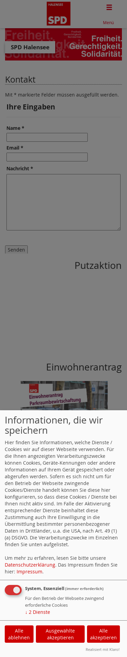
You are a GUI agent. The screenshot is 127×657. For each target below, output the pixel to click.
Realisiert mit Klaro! (103, 649)
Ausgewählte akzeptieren (60, 634)
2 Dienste (37, 612)
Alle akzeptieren (103, 634)
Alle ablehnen (19, 634)
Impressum (29, 571)
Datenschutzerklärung (30, 564)
